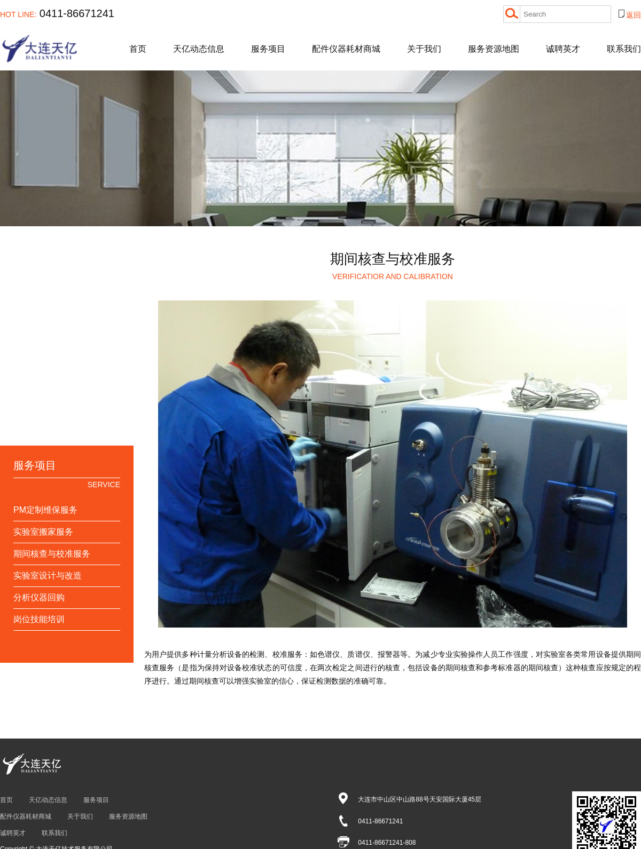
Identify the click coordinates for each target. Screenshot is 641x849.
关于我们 (424, 48)
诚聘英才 (563, 48)
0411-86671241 (57, 13)
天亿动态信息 (198, 48)
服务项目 (268, 48)
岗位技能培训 (39, 619)
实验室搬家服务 (43, 531)
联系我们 (624, 48)
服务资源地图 (493, 48)
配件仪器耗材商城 (346, 48)
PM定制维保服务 (45, 509)
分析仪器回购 (39, 597)
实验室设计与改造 (47, 575)
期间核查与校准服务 (51, 553)
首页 (137, 48)
